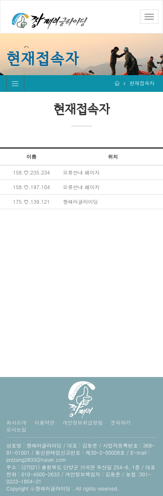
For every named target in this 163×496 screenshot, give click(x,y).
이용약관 (44, 422)
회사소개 (16, 422)
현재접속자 (142, 82)
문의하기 (121, 422)
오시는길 (16, 429)
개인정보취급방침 (82, 422)
